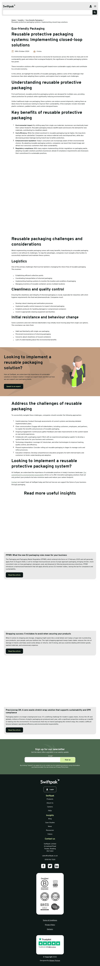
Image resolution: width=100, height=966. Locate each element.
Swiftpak (50, 796)
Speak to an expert (13, 386)
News (50, 826)
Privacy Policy (50, 925)
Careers (50, 807)
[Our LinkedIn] (57, 866)
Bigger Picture (54, 960)
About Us (50, 803)
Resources (50, 830)
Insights (21, 20)
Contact (14, 482)
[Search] (94, 12)
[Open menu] (95, 6)
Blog (50, 819)
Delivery (50, 929)
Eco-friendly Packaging (34, 20)
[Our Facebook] (43, 866)
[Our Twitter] (50, 866)
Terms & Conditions (50, 920)
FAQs (50, 811)
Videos (49, 834)
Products (50, 799)
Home (13, 20)
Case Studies (50, 822)
